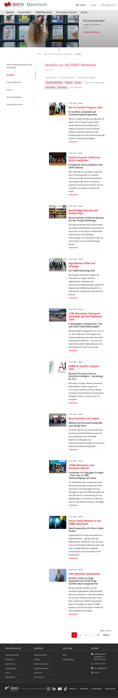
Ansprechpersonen (15, 105)
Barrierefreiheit (97, 689)
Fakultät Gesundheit (86, 77)
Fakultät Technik (67, 77)
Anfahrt (96, 673)
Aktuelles (11, 75)
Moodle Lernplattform (42, 664)
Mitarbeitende (10, 677)
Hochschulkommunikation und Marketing (19, 66)
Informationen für (109, 5)
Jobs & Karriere (39, 677)
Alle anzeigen (51, 77)
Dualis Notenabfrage (41, 668)
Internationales (76, 87)
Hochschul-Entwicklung (94, 82)
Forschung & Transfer (66, 12)
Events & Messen (14, 83)
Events (78, 82)
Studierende (9, 659)
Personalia (50, 87)
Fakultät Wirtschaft (54, 82)
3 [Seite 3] (86, 635)
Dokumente (38, 673)
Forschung (62, 87)
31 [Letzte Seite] (98, 635)
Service (84, 12)
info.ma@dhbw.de (100, 668)
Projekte (68, 82)
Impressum (72, 689)
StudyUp (37, 659)
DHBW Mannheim (44, 12)
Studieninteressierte (12, 655)
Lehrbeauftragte (11, 668)
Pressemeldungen (14, 97)
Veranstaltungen (68, 659)
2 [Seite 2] (80, 635)
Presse (9, 90)
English (93, 5)
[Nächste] (106, 635)
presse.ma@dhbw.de (91, 32)
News (64, 655)
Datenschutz (84, 689)
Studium (10, 12)
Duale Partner (24, 12)
